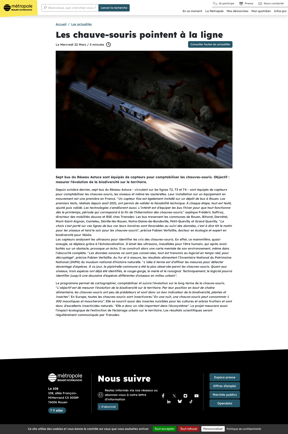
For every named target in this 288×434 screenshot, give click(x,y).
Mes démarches (237, 11)
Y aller (58, 410)
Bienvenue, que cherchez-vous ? (72, 8)
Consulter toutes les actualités (210, 44)
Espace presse (224, 377)
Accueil (61, 24)
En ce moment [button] (192, 11)
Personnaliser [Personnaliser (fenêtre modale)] (213, 429)
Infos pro (280, 11)
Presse (249, 3)
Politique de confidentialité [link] (244, 429)
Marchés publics (225, 394)
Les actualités (81, 24)
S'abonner (108, 407)
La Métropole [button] (214, 11)
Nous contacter (274, 3)
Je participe (226, 3)
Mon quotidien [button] (261, 11)
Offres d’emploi (224, 386)
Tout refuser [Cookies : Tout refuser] (188, 429)
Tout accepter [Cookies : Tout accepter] (164, 429)
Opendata (224, 403)
